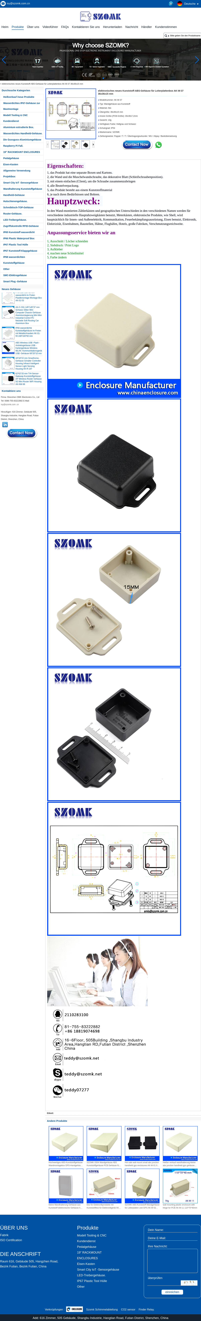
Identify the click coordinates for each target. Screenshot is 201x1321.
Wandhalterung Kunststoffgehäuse (22, 189)
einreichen (172, 1292)
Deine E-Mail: (157, 1238)
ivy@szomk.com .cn (10, 404)
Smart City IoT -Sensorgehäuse (20, 182)
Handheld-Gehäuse (14, 195)
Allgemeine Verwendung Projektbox (16, 173)
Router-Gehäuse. (12, 213)
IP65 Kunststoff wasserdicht (19, 232)
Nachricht (131, 27)
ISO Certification (11, 1240)
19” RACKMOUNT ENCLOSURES (21, 152)
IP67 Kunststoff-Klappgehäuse (20, 250)
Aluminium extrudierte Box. (18, 127)
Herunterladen (112, 27)
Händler (146, 27)
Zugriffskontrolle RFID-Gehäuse (21, 226)
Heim (5, 27)
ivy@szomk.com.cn (18, 3)
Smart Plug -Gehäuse (15, 281)
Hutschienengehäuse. (15, 201)
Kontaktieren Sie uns (86, 27)
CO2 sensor (128, 1309)
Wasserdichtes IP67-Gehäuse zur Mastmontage (21, 106)
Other (6, 269)
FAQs (65, 27)
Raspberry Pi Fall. (13, 145)
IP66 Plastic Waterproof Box (18, 238)
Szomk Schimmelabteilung (102, 1309)
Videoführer (50, 27)
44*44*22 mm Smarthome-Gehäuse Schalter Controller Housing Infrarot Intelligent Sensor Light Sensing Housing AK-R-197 (28, 364)
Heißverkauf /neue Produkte (18, 97)
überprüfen (155, 1278)
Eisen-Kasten (10, 164)
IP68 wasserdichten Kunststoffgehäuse (14, 260)
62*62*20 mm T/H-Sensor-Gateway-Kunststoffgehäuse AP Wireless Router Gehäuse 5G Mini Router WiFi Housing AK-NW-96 (29, 380)
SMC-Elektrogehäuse (15, 275)
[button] (95, 78)
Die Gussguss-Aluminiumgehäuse (22, 139)
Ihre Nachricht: (158, 1246)
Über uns (33, 27)
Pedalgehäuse (11, 158)
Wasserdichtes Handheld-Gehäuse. (23, 133)
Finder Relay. (146, 1309)
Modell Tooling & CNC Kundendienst (15, 118)
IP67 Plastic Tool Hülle (15, 244)
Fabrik (4, 1235)
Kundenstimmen (166, 27)
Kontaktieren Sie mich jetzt (22, 433)
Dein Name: (156, 1230)
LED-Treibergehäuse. (15, 219)
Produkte (18, 27)
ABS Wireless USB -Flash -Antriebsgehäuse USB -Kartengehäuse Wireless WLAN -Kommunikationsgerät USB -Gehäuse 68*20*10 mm (29, 349)
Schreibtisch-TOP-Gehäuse (18, 207)
